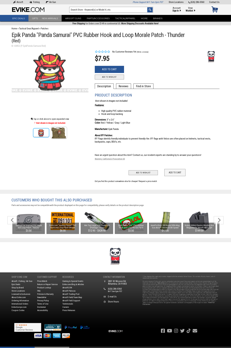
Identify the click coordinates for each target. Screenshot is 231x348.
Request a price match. (148, 181)
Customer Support (47, 277)
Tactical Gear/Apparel (29, 28)
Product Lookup (44, 287)
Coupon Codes (18, 310)
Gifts (35, 18)
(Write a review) (143, 52)
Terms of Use (42, 304)
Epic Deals (18, 18)
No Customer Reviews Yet (115, 51)
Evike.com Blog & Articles (73, 284)
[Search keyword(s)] (111, 10)
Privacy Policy (43, 300)
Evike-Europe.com (19, 307)
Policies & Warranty (45, 294)
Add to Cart (109, 69)
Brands (158, 18)
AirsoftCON (67, 287)
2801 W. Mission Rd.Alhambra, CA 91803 (117, 282)
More (144, 18)
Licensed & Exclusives (21, 294)
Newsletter (41, 297)
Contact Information (114, 277)
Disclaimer (41, 307)
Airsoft (18, 2)
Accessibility (42, 310)
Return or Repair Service (47, 284)
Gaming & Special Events (72, 281)
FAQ (38, 291)
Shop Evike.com (19, 277)
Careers (65, 307)
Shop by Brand (18, 287)
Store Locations (176, 2)
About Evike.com (19, 297)
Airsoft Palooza (68, 291)
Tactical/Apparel (125, 18)
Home (14, 28)
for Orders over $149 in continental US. (115, 23)
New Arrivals (50, 18)
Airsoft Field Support (71, 300)
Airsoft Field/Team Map (72, 297)
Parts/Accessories (98, 18)
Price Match (42, 281)
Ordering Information (20, 300)
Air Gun (51, 2)
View (190, 9)
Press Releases (68, 310)
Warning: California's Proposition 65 (110, 159)
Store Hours (113, 301)
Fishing (34, 2)
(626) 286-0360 (196, 2)
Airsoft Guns (73, 18)
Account (176, 9)
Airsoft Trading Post (70, 294)
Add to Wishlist (109, 77)
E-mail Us (112, 296)
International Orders (20, 304)
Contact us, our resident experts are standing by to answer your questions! (167, 155)
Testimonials (67, 304)
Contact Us (214, 2)
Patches (44, 28)
